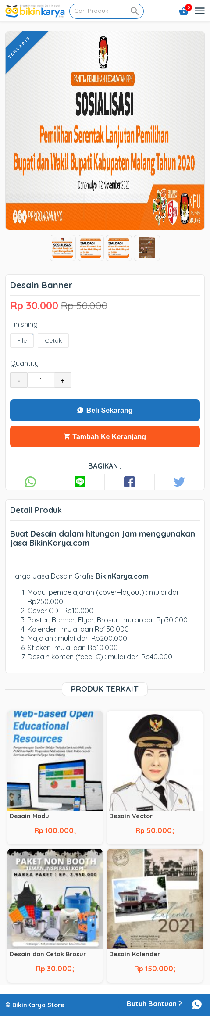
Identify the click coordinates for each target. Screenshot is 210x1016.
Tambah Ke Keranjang (105, 436)
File (22, 340)
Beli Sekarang (104, 410)
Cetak (53, 340)
